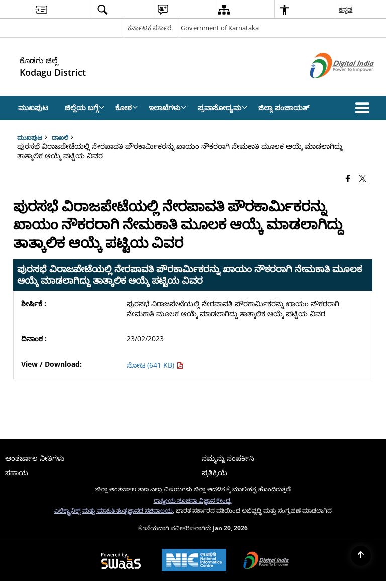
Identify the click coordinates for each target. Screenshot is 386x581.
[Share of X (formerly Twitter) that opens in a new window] (362, 178)
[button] (364, 108)
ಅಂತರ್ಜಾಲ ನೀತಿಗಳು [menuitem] (34, 458)
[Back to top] (361, 556)
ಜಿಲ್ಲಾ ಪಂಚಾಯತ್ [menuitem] (283, 107)
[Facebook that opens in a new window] (348, 178)
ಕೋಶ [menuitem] (126, 107)
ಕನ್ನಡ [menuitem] (345, 9)
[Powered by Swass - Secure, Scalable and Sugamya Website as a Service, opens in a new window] (120, 561)
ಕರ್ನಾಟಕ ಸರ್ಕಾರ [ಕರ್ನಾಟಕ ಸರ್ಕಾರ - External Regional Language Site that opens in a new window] (149, 27)
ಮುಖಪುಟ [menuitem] (33, 107)
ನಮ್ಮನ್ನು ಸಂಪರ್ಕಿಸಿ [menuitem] (228, 458)
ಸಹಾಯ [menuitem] (16, 472)
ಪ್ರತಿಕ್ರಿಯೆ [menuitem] (214, 472)
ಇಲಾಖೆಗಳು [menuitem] (167, 107)
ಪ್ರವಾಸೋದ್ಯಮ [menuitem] (222, 107)
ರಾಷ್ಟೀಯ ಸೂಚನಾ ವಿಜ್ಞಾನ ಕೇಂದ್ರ (192, 500)
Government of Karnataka (220, 27)
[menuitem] (41, 9)
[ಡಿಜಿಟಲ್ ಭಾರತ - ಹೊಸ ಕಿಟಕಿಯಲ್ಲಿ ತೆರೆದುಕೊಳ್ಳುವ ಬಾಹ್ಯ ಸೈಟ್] (329, 86)
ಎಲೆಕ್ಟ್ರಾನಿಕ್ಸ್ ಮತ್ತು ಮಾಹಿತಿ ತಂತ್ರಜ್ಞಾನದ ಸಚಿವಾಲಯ (113, 510)
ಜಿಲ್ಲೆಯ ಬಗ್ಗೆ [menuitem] (84, 107)
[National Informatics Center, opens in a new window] (194, 561)
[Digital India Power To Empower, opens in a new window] (266, 561)
